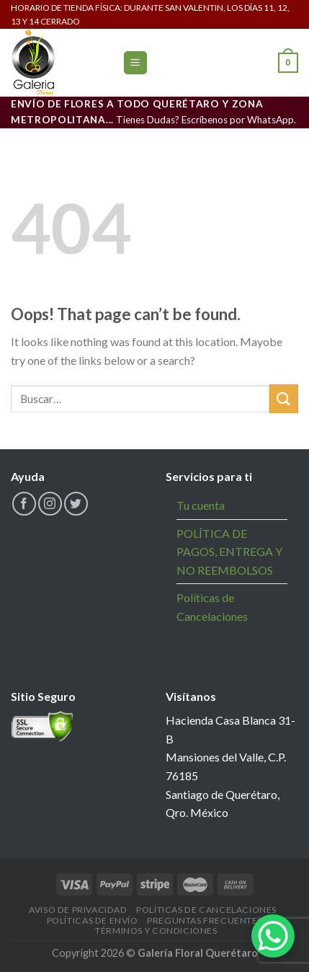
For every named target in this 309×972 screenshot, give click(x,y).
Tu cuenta (200, 505)
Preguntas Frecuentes (204, 920)
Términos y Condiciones (156, 930)
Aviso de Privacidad (78, 909)
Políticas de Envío (92, 920)
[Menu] (136, 63)
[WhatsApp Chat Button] (273, 936)
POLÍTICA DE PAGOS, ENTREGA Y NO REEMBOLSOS (229, 551)
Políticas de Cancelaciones (212, 607)
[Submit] (283, 398)
